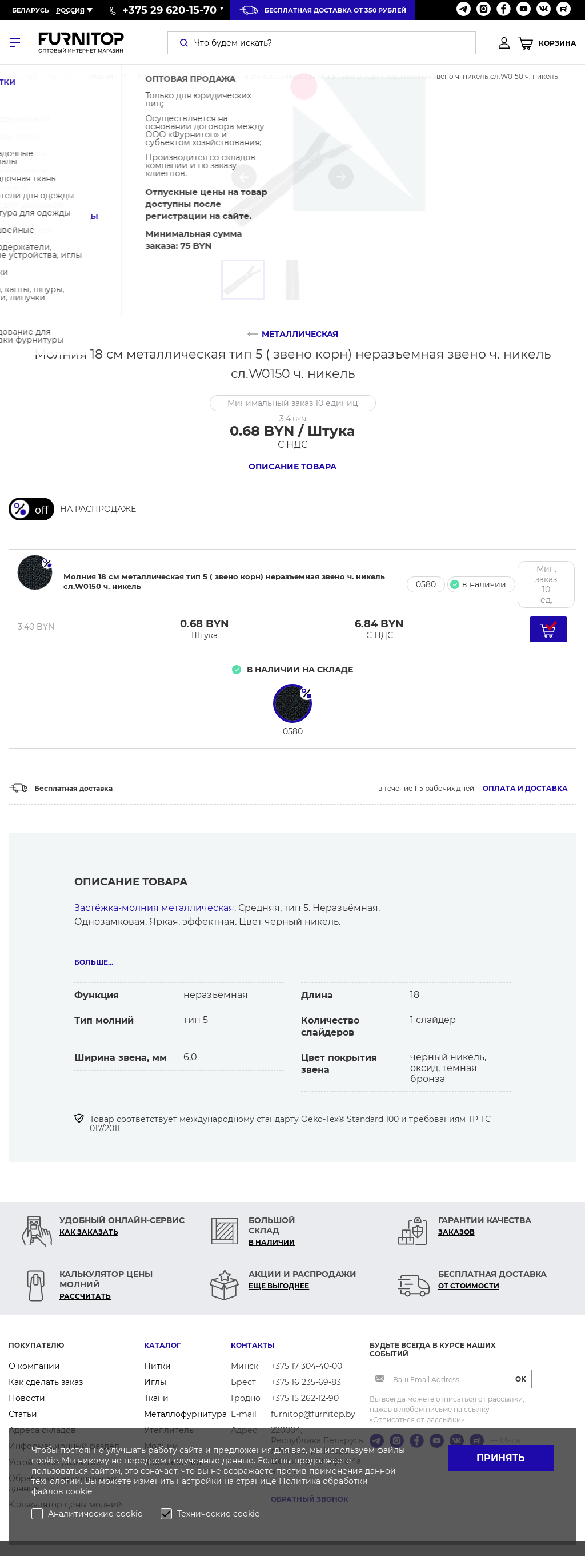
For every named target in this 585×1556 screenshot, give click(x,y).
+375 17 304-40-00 (306, 1366)
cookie (79, 1491)
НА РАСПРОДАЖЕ (98, 509)
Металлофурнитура (185, 1414)
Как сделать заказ (46, 1382)
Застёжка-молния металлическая (154, 907)
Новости (27, 1398)
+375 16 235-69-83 (306, 1382)
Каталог (162, 1345)
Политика (301, 1481)
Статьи (23, 1414)
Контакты (252, 1345)
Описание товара (292, 466)
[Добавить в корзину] (548, 629)
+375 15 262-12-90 (305, 1398)
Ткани (156, 1398)
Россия (70, 10)
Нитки (157, 1366)
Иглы (155, 1382)
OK (520, 1379)
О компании (34, 1366)
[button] (244, 177)
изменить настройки (178, 1481)
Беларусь (30, 10)
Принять (500, 1457)
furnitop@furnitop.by (313, 1414)
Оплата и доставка (525, 788)
